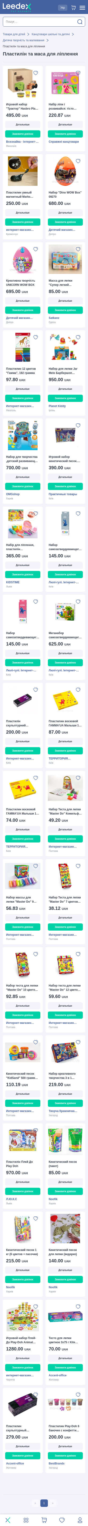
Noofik (53, 1199)
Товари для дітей (14, 34)
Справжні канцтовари (64, 141)
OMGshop (12, 494)
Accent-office (58, 1375)
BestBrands (57, 1463)
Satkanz (54, 318)
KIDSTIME (12, 582)
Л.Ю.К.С (11, 1199)
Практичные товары (63, 494)
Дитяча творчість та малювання (23, 40)
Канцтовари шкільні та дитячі (51, 34)
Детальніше (23, 124)
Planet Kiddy (57, 406)
